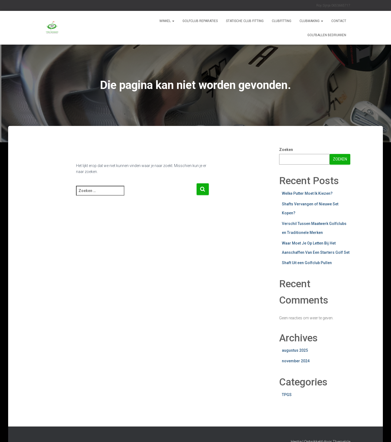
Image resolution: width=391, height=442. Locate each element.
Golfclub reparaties (200, 21)
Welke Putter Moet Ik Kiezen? (307, 193)
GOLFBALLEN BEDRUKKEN (326, 35)
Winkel (166, 21)
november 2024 (296, 361)
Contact (338, 21)
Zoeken (286, 149)
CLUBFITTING (281, 21)
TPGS (287, 394)
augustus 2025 (295, 350)
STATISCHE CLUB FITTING (245, 21)
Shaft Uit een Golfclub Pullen (307, 263)
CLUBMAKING (311, 21)
